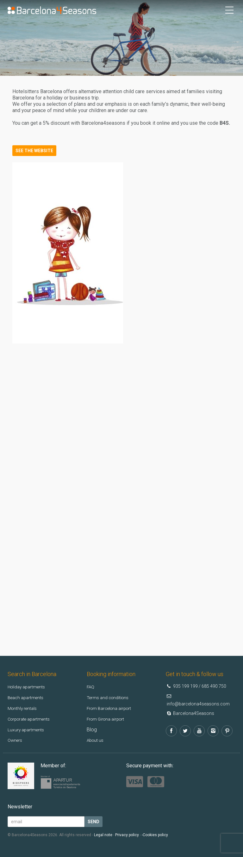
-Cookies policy (155, 835)
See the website (34, 150)
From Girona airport (108, 719)
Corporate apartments (32, 719)
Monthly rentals (24, 708)
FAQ (91, 687)
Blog (92, 730)
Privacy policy (127, 835)
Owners (16, 740)
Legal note (103, 835)
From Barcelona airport (113, 708)
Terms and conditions (110, 697)
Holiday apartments (29, 687)
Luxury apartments (28, 730)
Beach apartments (28, 697)
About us (96, 740)
